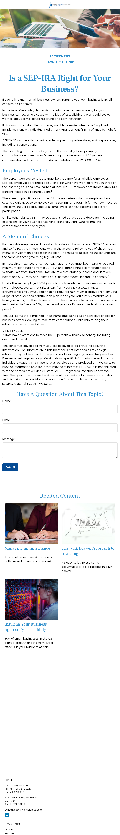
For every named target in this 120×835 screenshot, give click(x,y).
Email (6, 420)
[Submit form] (10, 467)
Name (6, 401)
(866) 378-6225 (23, 788)
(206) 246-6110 (20, 785)
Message (8, 439)
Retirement (11, 829)
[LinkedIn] (7, 815)
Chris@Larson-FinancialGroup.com (23, 809)
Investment (11, 833)
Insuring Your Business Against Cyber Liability (26, 626)
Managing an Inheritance (27, 548)
